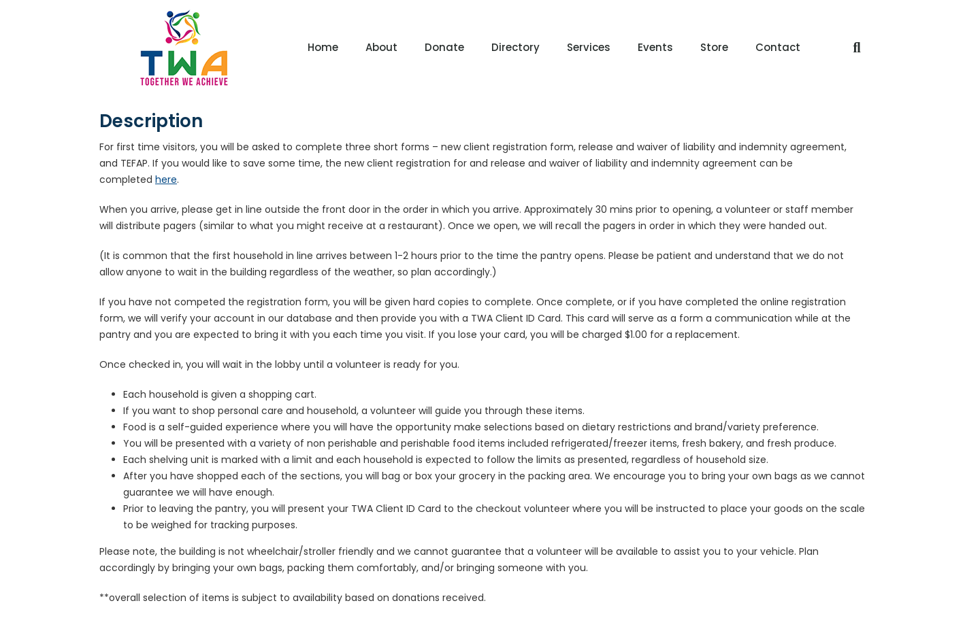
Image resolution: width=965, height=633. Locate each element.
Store (714, 47)
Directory (515, 47)
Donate (444, 47)
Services (588, 47)
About (381, 47)
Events (655, 47)
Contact (777, 47)
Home (323, 47)
